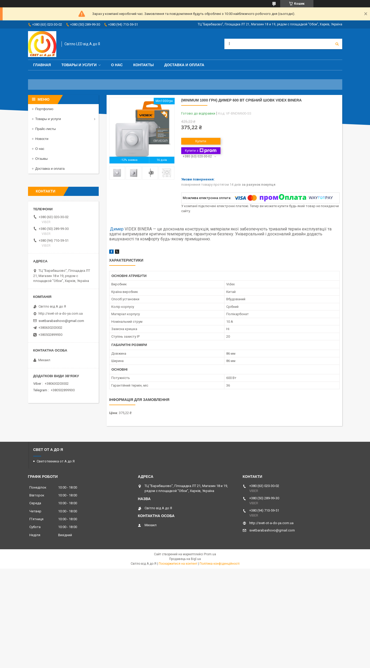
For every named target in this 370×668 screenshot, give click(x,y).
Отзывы (41, 159)
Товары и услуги (79, 65)
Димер (117, 229)
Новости (41, 139)
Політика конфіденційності (220, 563)
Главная (42, 65)
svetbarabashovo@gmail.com (61, 321)
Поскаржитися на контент (178, 563)
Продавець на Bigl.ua (185, 559)
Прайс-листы (45, 129)
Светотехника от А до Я (56, 461)
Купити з (201, 150)
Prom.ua (210, 554)
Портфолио (44, 109)
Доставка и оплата (184, 65)
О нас (117, 65)
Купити (200, 141)
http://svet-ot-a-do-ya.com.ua (60, 313)
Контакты (143, 65)
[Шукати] (337, 44)
